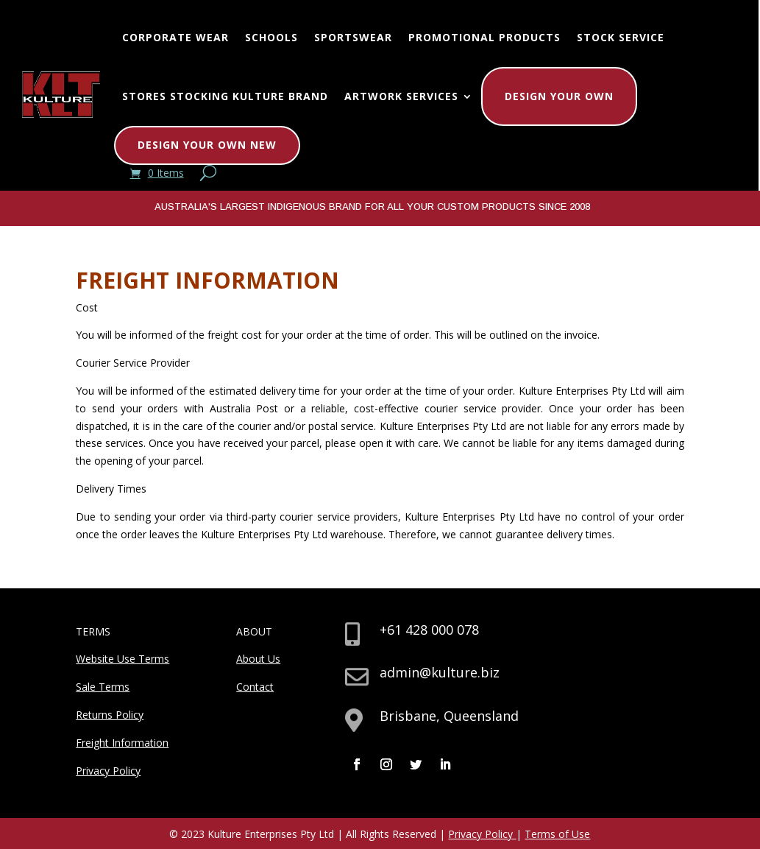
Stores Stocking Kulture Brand (225, 96)
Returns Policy (109, 715)
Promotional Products (484, 37)
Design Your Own (559, 96)
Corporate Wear (175, 37)
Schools (271, 37)
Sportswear (353, 37)
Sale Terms (102, 687)
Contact (255, 687)
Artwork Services (401, 96)
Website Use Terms (122, 659)
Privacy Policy (108, 771)
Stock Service (620, 37)
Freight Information (122, 743)
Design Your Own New (207, 145)
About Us (258, 659)
